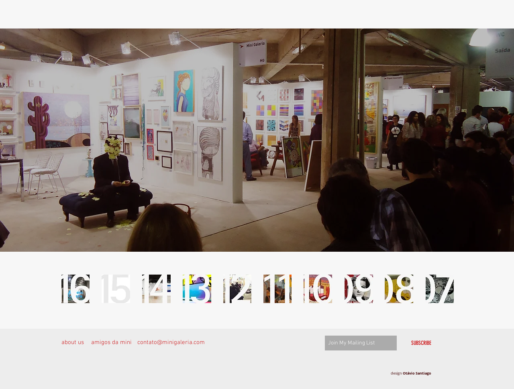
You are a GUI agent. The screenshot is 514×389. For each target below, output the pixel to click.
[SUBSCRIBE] (421, 343)
